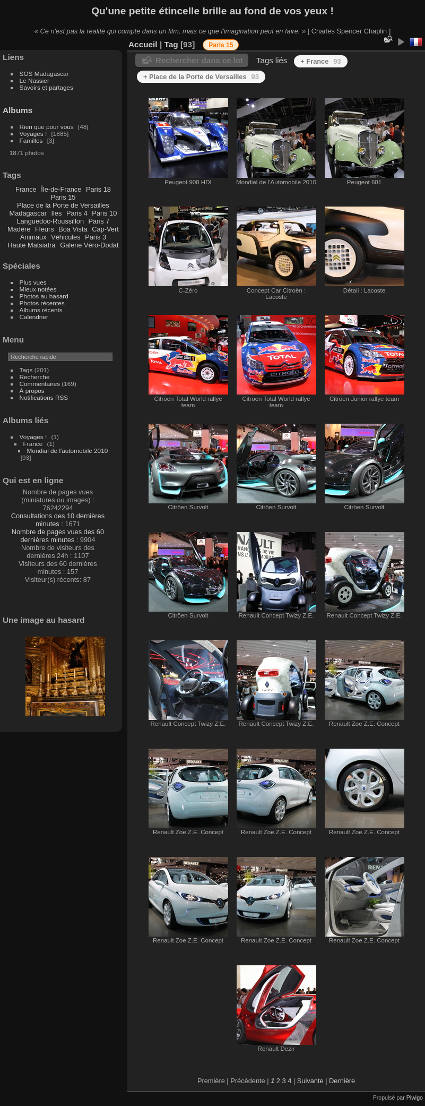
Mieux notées (38, 289)
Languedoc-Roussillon (50, 221)
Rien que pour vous (47, 126)
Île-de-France (61, 189)
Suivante (310, 1081)
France (26, 189)
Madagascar (27, 213)
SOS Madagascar (44, 73)
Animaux (33, 237)
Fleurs (44, 229)
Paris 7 (99, 221)
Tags (26, 369)
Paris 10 (104, 213)
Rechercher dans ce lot (199, 60)
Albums (17, 110)
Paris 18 (98, 189)
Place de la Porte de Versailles (63, 205)
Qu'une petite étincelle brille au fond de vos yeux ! (212, 10)
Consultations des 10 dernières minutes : (58, 520)
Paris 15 (62, 197)
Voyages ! (33, 133)
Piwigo (414, 1097)
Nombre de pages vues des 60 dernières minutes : (58, 536)
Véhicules (66, 237)
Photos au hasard (44, 296)
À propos (32, 390)
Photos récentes (42, 302)
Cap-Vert (105, 229)
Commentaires (40, 383)
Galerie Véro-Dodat (89, 245)
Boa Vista (73, 229)
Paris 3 (95, 237)
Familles (31, 140)
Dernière (342, 1081)
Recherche (35, 376)
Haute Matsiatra (31, 245)
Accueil (143, 44)
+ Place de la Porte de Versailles (201, 77)
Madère (18, 229)
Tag (171, 44)
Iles (56, 213)
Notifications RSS (44, 397)
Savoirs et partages (46, 87)
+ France (320, 61)
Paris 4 (77, 213)
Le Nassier (34, 80)
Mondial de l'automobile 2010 (67, 450)
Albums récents (41, 309)
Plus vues (33, 282)
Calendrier (34, 316)
